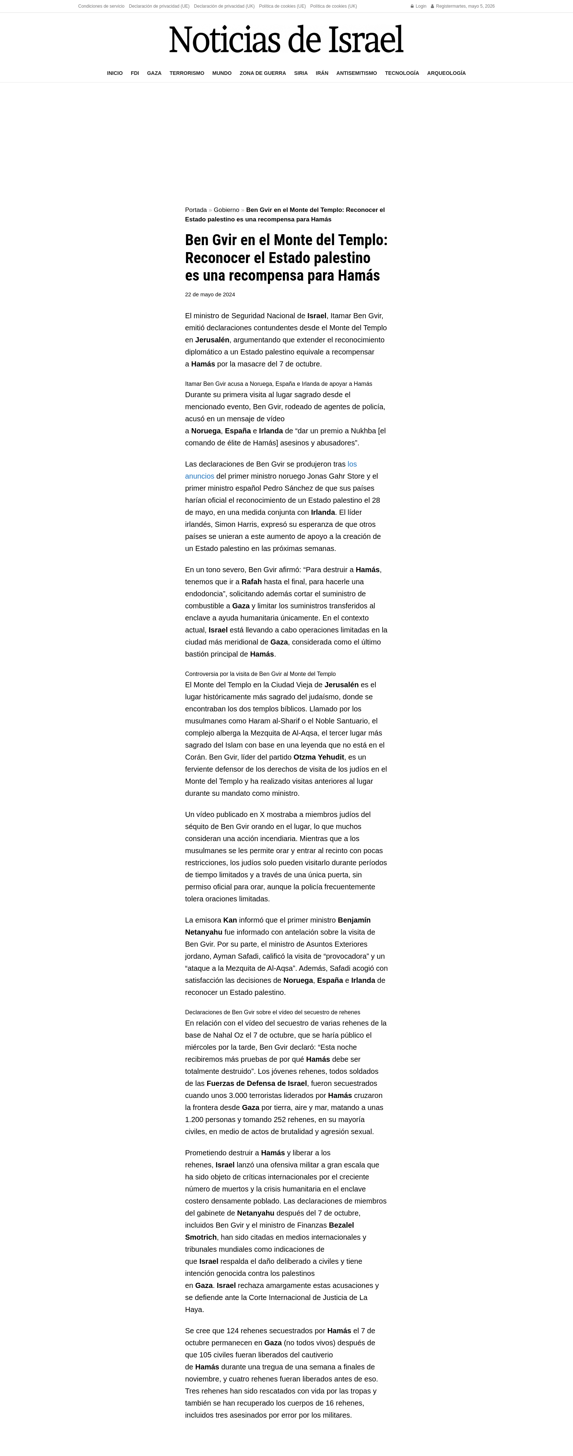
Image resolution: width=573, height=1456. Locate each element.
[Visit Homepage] (286, 38)
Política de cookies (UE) (282, 6)
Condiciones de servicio (101, 6)
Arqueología (446, 73)
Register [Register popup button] (441, 6)
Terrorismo (187, 73)
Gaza (154, 73)
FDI (135, 73)
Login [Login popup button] (418, 6)
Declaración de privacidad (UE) (159, 6)
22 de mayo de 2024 (210, 294)
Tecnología (402, 73)
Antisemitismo (357, 73)
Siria (301, 73)
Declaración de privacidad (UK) (224, 6)
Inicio (115, 73)
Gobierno (226, 209)
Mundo (222, 73)
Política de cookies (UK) (333, 6)
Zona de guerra (263, 73)
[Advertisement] (286, 145)
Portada (196, 209)
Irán (322, 73)
